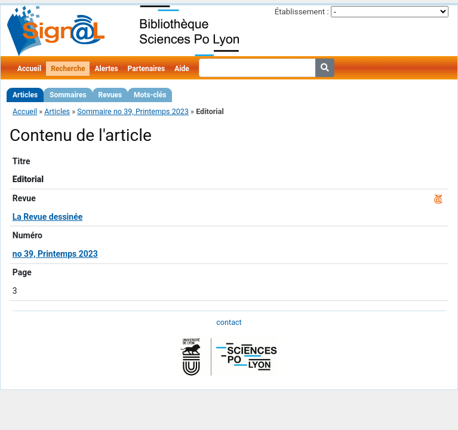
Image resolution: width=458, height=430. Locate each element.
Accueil (29, 68)
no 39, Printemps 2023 (55, 254)
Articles (25, 95)
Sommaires (68, 95)
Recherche (68, 68)
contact (228, 322)
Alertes (106, 68)
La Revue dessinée (47, 217)
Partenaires (146, 68)
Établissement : (302, 11)
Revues (110, 95)
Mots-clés (150, 95)
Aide (181, 68)
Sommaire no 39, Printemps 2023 (133, 111)
